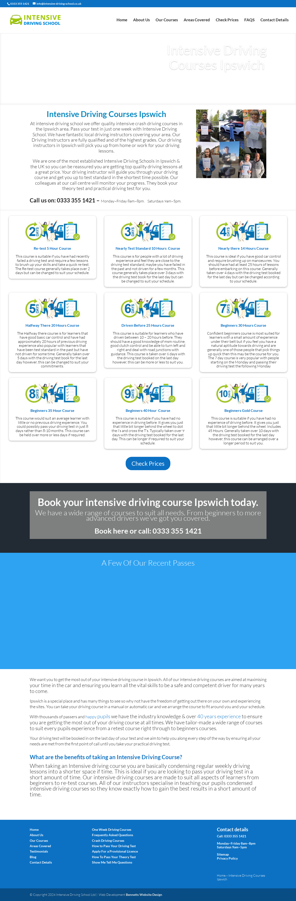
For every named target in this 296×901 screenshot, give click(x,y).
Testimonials (39, 851)
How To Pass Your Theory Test (114, 857)
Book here (111, 530)
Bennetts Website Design (144, 895)
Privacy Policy (227, 858)
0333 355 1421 (235, 836)
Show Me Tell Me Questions (112, 862)
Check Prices (227, 21)
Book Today (217, 82)
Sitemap (223, 854)
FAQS (249, 21)
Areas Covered (197, 21)
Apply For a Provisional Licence (115, 851)
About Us (141, 21)
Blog (33, 857)
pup (103, 716)
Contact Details (274, 21)
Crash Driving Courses (108, 840)
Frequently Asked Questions (112, 835)
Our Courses (167, 21)
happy (91, 716)
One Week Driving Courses (111, 829)
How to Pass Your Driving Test (114, 846)
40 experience (219, 716)
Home (122, 21)
